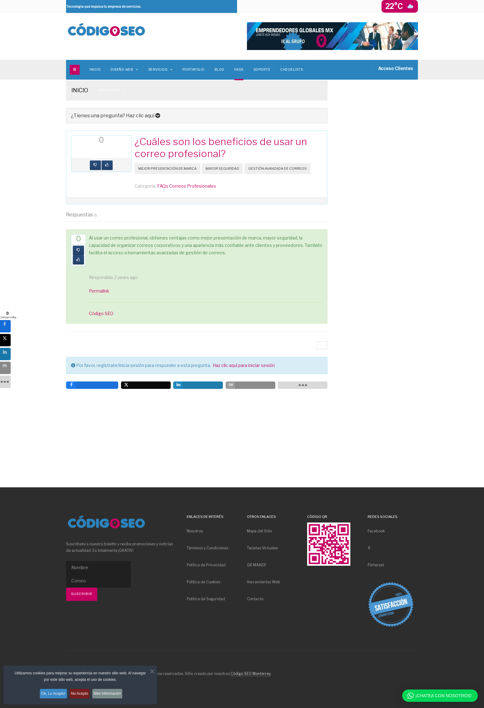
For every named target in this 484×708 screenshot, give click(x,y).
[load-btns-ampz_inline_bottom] (303, 385)
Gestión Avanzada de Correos (277, 168)
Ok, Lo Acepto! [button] (50, 695)
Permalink (99, 291)
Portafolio (193, 70)
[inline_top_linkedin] (101, 152)
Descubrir (111, 90)
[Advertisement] (377, 180)
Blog (219, 70)
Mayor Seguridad (222, 168)
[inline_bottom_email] (250, 385)
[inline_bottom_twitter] (146, 385)
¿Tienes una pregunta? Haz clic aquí (115, 116)
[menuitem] (212, 531)
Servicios (160, 70)
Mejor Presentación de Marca (167, 168)
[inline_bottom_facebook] (92, 385)
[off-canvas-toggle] (75, 70)
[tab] (196, 115)
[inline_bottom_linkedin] (198, 385)
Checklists (291, 70)
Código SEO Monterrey (250, 673)
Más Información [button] (111, 695)
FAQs (239, 70)
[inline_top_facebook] (79, 152)
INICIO (95, 70)
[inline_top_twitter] (90, 152)
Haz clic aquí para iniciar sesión (244, 365)
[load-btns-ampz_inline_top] (124, 152)
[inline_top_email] (113, 152)
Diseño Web (124, 70)
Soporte (262, 70)
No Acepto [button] (80, 695)
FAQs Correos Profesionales (186, 186)
